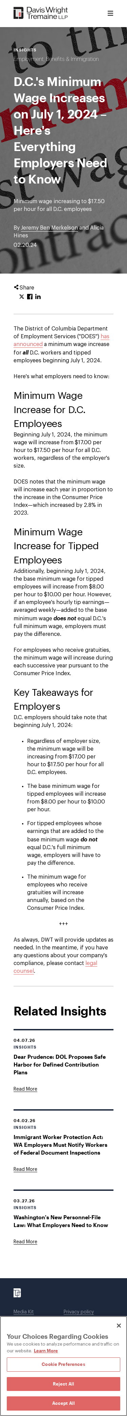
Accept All (63, 1403)
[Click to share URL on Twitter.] (21, 297)
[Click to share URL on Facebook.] (30, 297)
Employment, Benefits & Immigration (56, 59)
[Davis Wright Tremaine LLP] (41, 13)
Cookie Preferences (63, 1364)
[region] (63, 1366)
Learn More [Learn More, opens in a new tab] (46, 1350)
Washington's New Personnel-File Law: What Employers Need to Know (61, 1221)
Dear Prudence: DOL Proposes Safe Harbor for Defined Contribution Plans (60, 1064)
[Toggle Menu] (110, 13)
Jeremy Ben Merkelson (49, 228)
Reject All (63, 1384)
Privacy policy (79, 1312)
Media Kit (24, 1312)
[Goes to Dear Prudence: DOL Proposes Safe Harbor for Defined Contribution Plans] (25, 1089)
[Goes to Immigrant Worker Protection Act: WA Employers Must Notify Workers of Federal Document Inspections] (25, 1169)
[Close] (118, 1325)
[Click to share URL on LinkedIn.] (38, 297)
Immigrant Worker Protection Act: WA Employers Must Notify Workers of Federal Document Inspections (60, 1145)
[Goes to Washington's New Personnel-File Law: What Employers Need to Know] (25, 1242)
